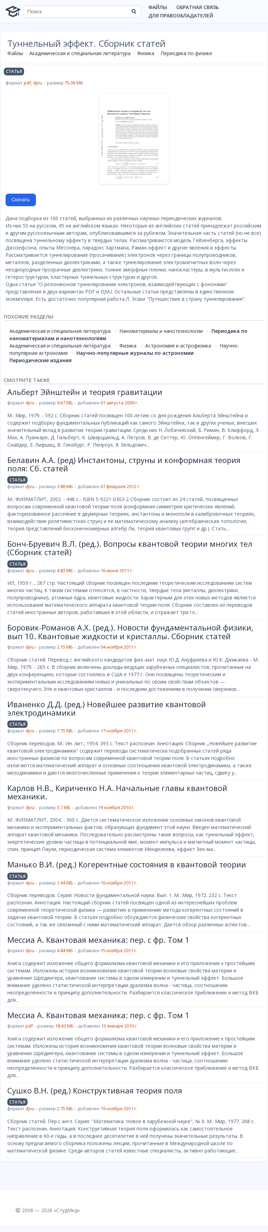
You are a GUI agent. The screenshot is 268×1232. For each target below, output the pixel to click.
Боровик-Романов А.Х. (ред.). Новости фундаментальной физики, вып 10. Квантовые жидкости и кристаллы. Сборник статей (130, 631)
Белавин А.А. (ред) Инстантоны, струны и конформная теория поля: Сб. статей (123, 464)
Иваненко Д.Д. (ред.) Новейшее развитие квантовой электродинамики (106, 708)
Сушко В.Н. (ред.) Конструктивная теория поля (94, 1090)
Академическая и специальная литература (80, 53)
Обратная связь (197, 7)
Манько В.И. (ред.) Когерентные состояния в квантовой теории (126, 864)
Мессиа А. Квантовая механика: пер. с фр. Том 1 (98, 939)
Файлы (157, 7)
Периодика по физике (186, 53)
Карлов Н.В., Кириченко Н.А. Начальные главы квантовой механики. (117, 792)
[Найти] (134, 11)
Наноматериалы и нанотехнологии (161, 331)
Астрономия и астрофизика (178, 345)
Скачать (21, 199)
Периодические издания (40, 360)
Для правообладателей (180, 15)
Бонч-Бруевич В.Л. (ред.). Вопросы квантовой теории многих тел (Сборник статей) (129, 547)
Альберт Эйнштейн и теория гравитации (84, 392)
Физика (145, 53)
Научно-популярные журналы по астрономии (135, 353)
